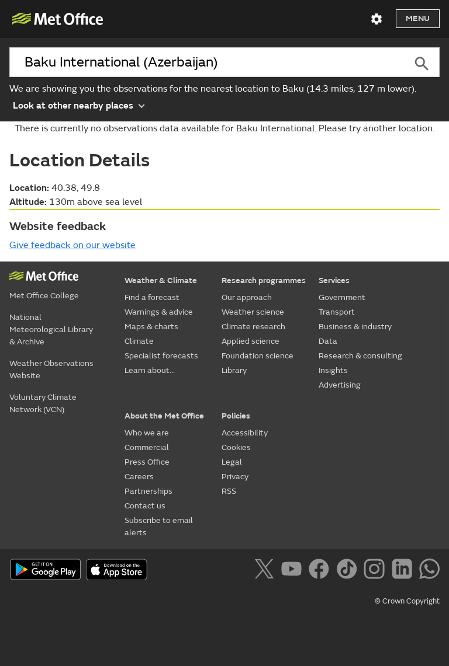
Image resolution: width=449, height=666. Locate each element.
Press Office (147, 462)
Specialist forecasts (161, 356)
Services (334, 280)
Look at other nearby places (78, 104)
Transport (337, 312)
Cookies (236, 447)
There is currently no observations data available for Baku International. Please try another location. (224, 128)
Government (342, 297)
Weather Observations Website (51, 369)
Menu (418, 18)
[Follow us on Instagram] (376, 571)
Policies (236, 416)
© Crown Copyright (407, 601)
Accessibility (245, 433)
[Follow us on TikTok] (348, 571)
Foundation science (257, 356)
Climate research (253, 327)
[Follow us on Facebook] (321, 571)
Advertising (340, 385)
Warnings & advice (159, 312)
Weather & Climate (161, 280)
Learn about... (150, 370)
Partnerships (148, 491)
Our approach (247, 297)
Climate (139, 341)
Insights (333, 370)
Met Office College (44, 296)
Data (328, 341)
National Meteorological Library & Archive (51, 329)
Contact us (145, 506)
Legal (232, 462)
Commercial (147, 447)
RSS (229, 491)
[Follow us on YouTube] (293, 571)
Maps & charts (151, 327)
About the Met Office (164, 416)
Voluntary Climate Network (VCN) (43, 403)
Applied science (250, 341)
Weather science (253, 312)
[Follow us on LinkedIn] (404, 571)
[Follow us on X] (266, 571)
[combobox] (206, 62)
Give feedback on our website (72, 245)
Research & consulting (360, 356)
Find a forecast (152, 297)
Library (234, 370)
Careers (139, 477)
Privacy (235, 477)
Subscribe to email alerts (159, 526)
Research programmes (264, 280)
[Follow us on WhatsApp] (429, 571)
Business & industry (355, 327)
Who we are (147, 433)
